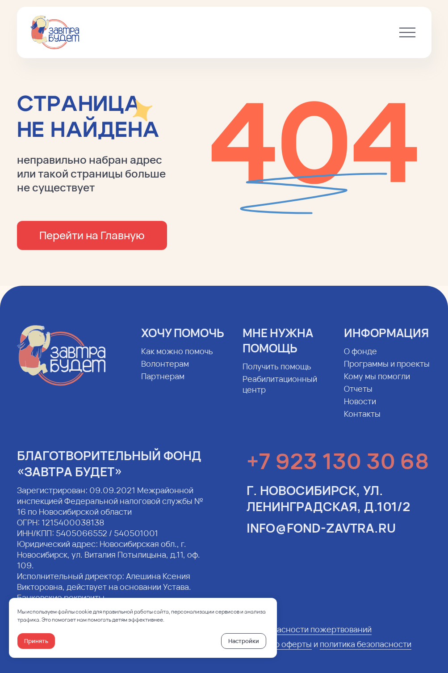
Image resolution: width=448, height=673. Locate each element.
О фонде (360, 358)
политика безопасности (365, 651)
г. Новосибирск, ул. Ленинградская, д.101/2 (328, 505)
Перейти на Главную (92, 235)
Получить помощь (277, 373)
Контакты (362, 420)
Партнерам (162, 383)
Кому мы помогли (377, 383)
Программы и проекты (387, 370)
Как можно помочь (177, 358)
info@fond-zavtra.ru (321, 534)
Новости (360, 408)
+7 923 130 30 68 (338, 468)
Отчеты (358, 395)
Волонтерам (165, 370)
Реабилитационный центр (280, 391)
